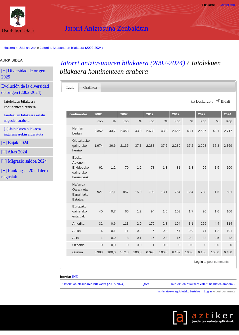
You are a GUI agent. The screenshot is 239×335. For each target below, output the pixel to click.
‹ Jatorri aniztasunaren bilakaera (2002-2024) (92, 284)
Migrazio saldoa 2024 (27, 161)
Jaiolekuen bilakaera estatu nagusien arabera (24, 118)
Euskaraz (208, 5)
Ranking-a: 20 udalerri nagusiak (24, 173)
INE (75, 277)
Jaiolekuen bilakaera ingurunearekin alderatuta (23, 131)
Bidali (225, 101)
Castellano (227, 5)
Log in (198, 262)
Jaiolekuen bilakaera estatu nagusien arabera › (203, 284)
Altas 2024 (17, 151)
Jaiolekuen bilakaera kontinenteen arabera (20, 104)
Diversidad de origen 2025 (23, 73)
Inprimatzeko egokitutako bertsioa (179, 291)
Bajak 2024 (18, 142)
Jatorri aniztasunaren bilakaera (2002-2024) (71, 48)
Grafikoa (90, 87)
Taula (70, 87)
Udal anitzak (27, 48)
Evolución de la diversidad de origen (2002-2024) (25, 89)
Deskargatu (204, 101)
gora (146, 284)
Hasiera (9, 48)
